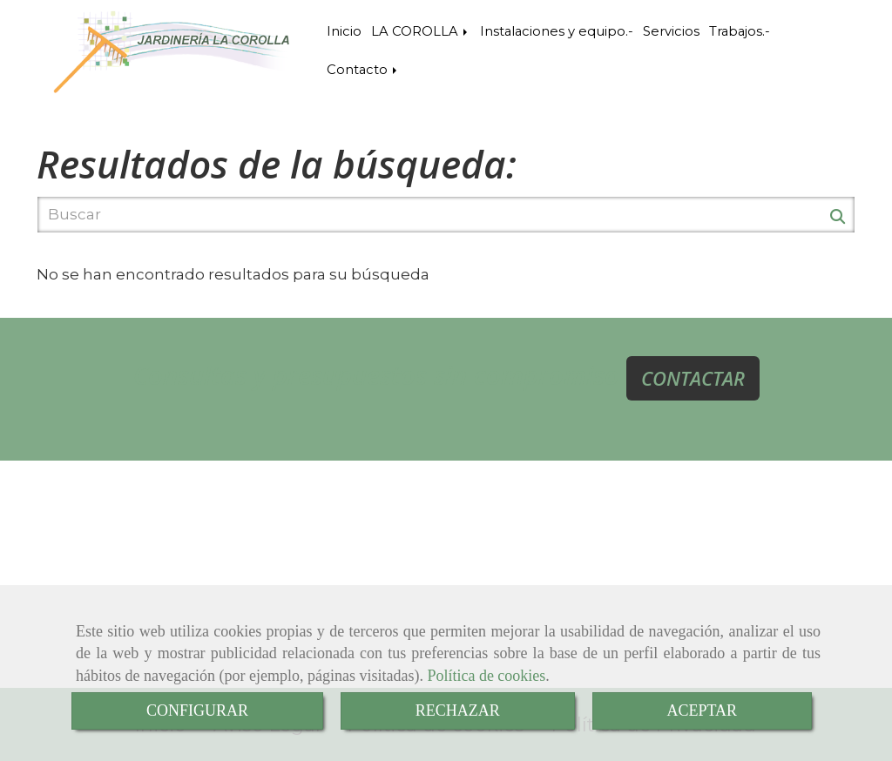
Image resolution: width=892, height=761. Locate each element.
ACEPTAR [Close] (702, 710)
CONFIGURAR (197, 710)
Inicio (344, 31)
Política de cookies (486, 675)
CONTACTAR (693, 378)
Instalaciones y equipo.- (556, 31)
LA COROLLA (420, 31)
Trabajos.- (739, 31)
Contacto (363, 69)
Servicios (671, 31)
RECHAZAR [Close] (458, 710)
